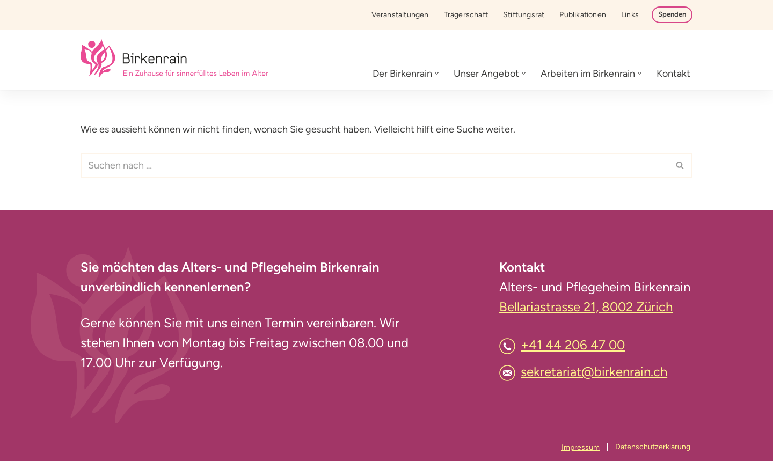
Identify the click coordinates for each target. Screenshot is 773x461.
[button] (437, 73)
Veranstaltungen (400, 14)
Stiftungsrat (523, 14)
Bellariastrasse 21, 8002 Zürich (586, 306)
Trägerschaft (466, 14)
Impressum (580, 447)
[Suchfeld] (374, 165)
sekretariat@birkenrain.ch (594, 371)
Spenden (672, 14)
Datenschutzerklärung (652, 446)
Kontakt (673, 73)
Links (630, 14)
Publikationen (582, 14)
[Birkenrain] (174, 59)
